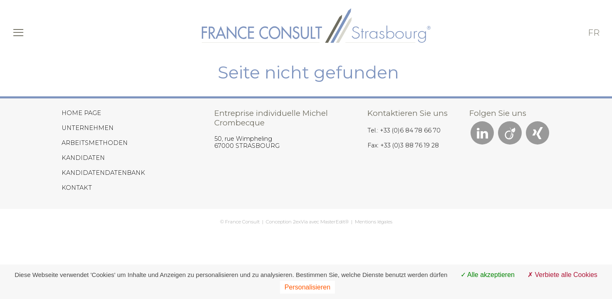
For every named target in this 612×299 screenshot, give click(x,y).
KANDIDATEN (83, 158)
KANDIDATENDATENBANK (103, 172)
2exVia (300, 222)
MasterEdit (332, 222)
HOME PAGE (81, 113)
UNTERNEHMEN (88, 128)
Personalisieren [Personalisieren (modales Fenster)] (307, 287)
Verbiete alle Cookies (562, 274)
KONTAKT (77, 187)
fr (594, 33)
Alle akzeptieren (488, 274)
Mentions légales (373, 222)
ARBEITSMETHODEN (95, 143)
